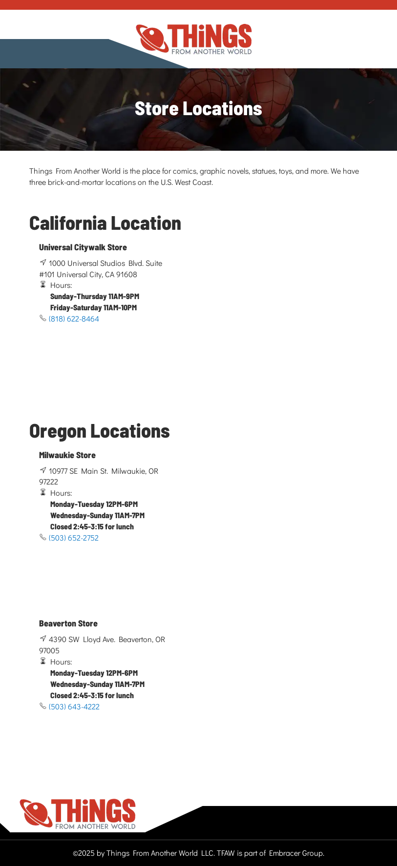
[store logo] (193, 39)
